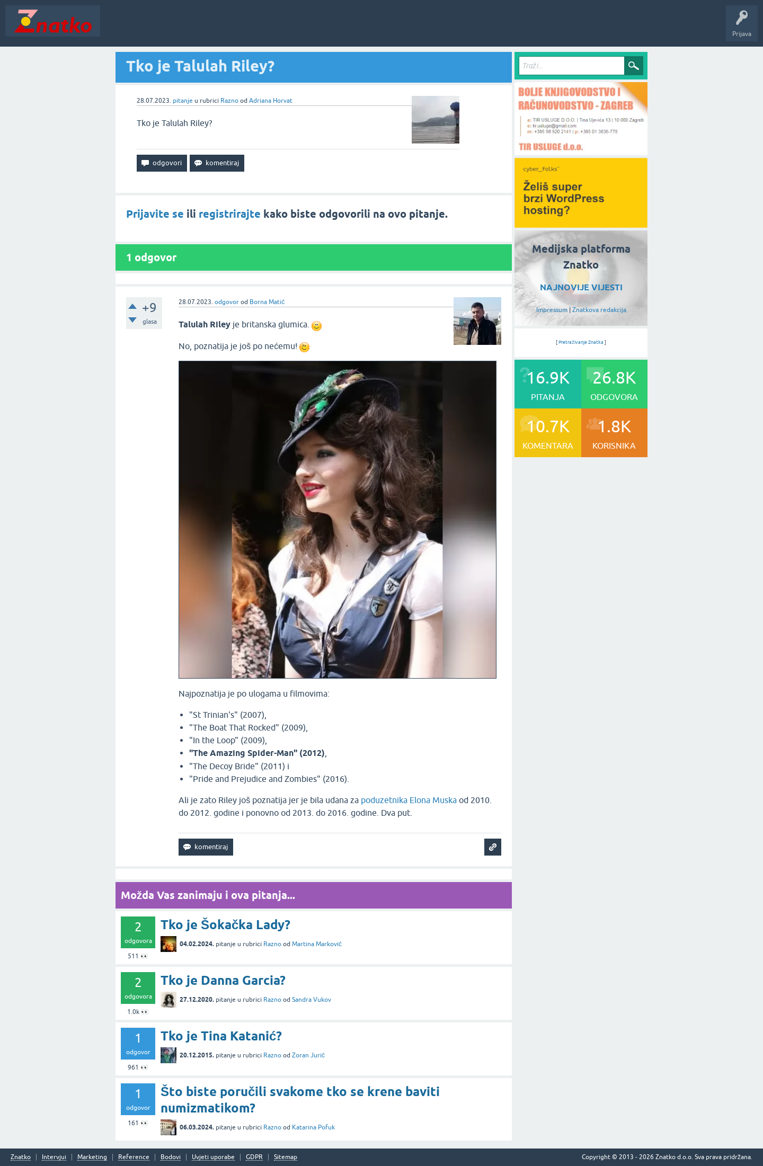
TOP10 (340, 28)
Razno (229, 100)
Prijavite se (155, 214)
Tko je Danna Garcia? (223, 980)
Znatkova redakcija (599, 310)
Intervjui (54, 1157)
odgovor (227, 302)
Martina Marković (317, 944)
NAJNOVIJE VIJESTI (581, 287)
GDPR (254, 1157)
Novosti (118, 28)
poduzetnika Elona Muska (409, 800)
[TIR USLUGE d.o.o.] (580, 151)
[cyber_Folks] (580, 224)
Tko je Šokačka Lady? (225, 924)
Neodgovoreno (163, 28)
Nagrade (374, 28)
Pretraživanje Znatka (581, 342)
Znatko (21, 1157)
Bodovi (171, 1157)
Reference (133, 1157)
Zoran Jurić (308, 1055)
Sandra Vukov (311, 999)
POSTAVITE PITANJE (261, 28)
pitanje (183, 100)
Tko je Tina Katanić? (221, 1036)
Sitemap (285, 1157)
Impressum (551, 310)
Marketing (92, 1157)
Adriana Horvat (270, 100)
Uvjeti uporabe (213, 1157)
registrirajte (230, 214)
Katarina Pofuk (313, 1127)
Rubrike (207, 28)
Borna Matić (267, 302)
